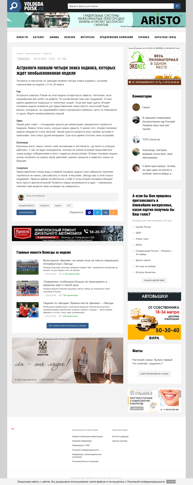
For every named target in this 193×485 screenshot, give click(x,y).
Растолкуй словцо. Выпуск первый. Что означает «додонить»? (152, 361)
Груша (146, 107)
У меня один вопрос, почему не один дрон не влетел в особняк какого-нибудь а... (158, 170)
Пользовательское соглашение (85, 461)
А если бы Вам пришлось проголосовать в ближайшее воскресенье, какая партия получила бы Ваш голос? (153, 205)
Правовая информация (82, 441)
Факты (137, 351)
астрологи (44, 205)
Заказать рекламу (119, 441)
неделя (58, 205)
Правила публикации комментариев (87, 436)
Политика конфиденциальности (85, 450)
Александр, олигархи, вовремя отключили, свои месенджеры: (157, 153)
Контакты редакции (120, 436)
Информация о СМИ (80, 445)
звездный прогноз (26, 205)
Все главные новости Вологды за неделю (67, 325)
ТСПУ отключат (151, 139)
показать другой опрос (154, 280)
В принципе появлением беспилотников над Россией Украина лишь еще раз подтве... (158, 123)
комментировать (26, 212)
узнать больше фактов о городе (154, 373)
